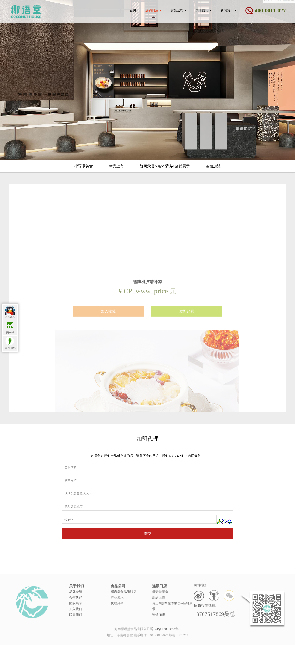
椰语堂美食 (83, 166)
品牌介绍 (75, 603)
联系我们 (75, 626)
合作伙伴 (75, 608)
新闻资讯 (228, 10)
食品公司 (178, 10)
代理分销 (117, 614)
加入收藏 (108, 347)
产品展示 (117, 608)
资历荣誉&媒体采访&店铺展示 (165, 166)
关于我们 (203, 10)
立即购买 (186, 347)
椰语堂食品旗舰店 (123, 603)
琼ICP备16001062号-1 (165, 631)
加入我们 (75, 620)
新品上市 (116, 166)
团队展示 (75, 614)
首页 (133, 10)
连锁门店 (153, 10)
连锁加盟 (213, 166)
